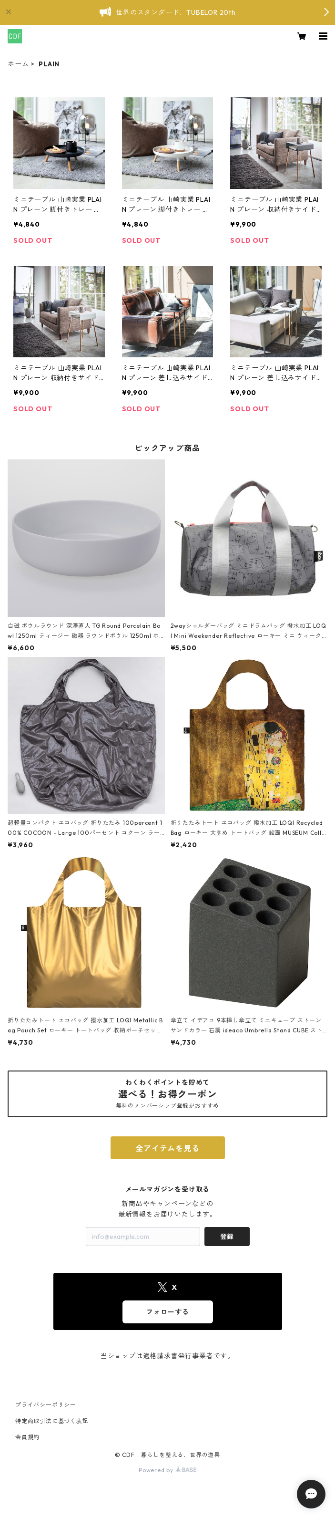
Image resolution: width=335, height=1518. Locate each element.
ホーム (18, 64)
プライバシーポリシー (45, 1404)
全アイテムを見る (167, 1148)
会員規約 (27, 1437)
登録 (226, 1236)
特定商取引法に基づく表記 (52, 1420)
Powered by (167, 1470)
